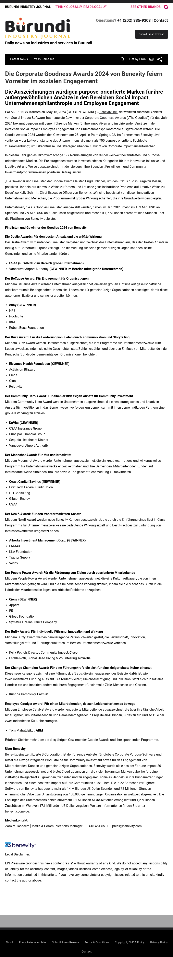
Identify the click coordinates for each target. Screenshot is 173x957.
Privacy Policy (159, 942)
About (9, 942)
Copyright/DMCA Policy (130, 942)
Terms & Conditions (97, 942)
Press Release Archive (32, 942)
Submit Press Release (65, 942)
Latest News (19, 59)
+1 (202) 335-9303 (134, 20)
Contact (161, 20)
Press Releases (43, 59)
